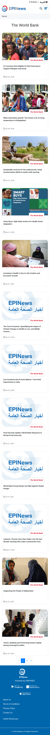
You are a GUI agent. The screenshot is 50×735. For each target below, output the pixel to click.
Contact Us (7, 713)
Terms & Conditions (11, 704)
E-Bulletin (33, 2)
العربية (44, 2)
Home (4, 16)
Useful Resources (10, 719)
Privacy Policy (9, 708)
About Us (7, 700)
